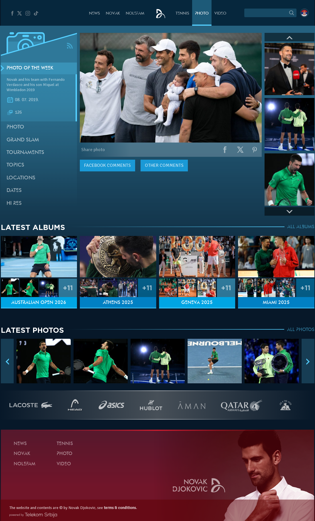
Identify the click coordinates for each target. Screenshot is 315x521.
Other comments (164, 165)
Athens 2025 (118, 302)
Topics (15, 165)
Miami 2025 (276, 302)
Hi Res (14, 203)
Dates (14, 190)
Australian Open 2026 (38, 302)
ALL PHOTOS (300, 330)
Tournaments (25, 152)
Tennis (182, 13)
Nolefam (135, 13)
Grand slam (23, 140)
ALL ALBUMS (300, 227)
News (94, 13)
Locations (21, 178)
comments (107, 165)
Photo (202, 13)
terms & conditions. (120, 507)
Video (220, 13)
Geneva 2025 (197, 302)
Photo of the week (30, 68)
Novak (113, 13)
